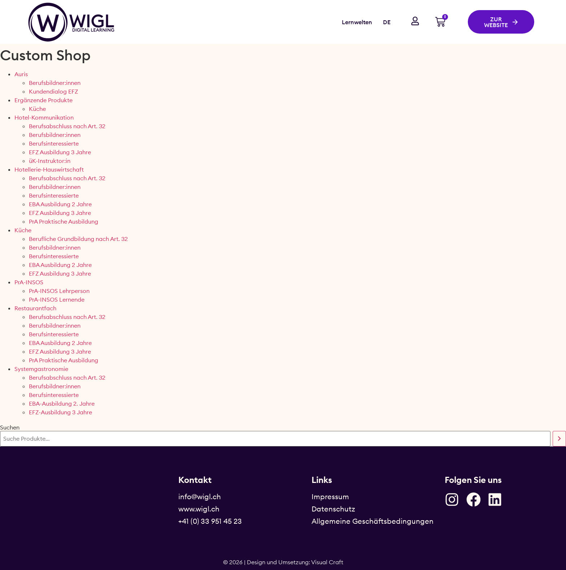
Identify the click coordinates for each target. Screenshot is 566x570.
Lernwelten (357, 22)
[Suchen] (559, 438)
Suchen (9, 427)
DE (387, 22)
